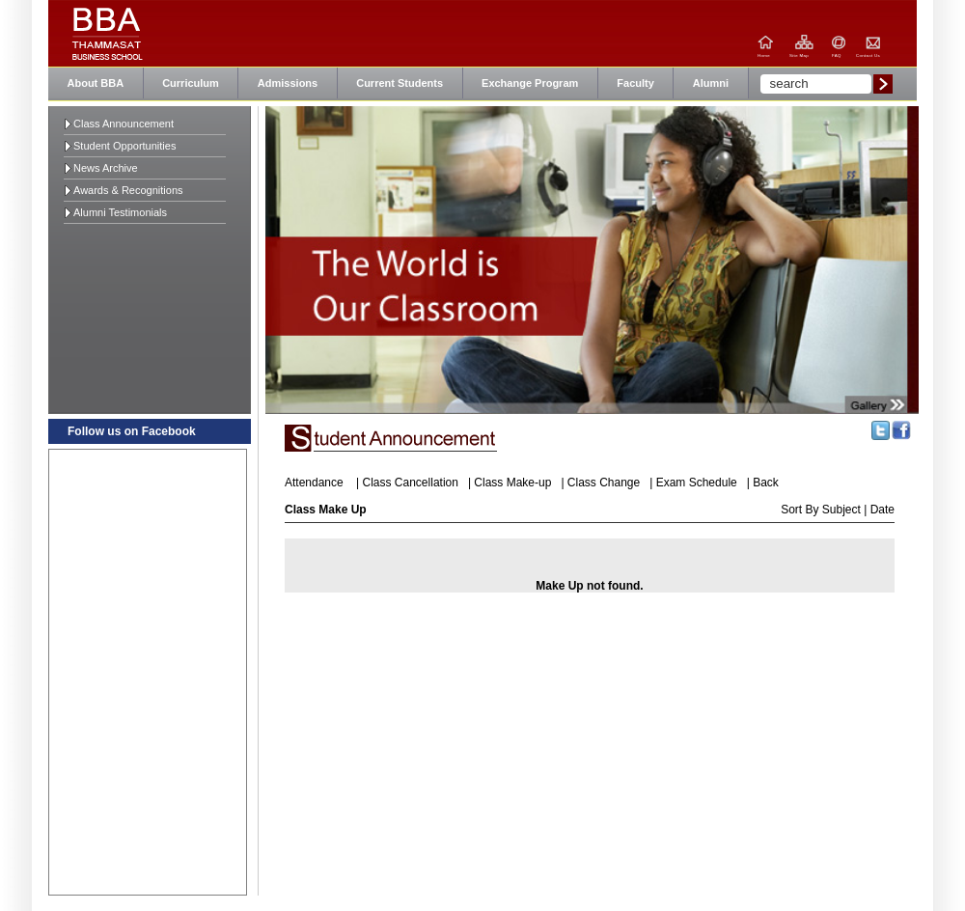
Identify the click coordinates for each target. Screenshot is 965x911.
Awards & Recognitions (128, 190)
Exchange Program (530, 83)
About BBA (96, 83)
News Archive (105, 168)
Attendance (314, 482)
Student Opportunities (124, 146)
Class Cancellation (410, 482)
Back (766, 482)
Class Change (603, 482)
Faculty (635, 83)
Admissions (287, 83)
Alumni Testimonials (120, 212)
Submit (883, 84)
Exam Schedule (696, 482)
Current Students (399, 83)
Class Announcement (123, 123)
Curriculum (190, 83)
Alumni (711, 83)
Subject (843, 509)
